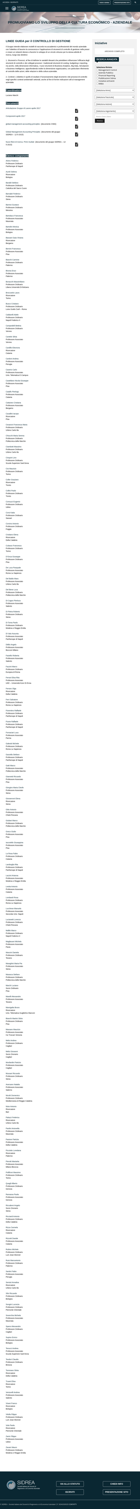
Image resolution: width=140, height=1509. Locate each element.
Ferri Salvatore (12, 700)
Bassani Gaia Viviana (14, 238)
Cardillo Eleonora (13, 348)
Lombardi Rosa (12, 897)
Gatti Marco (10, 766)
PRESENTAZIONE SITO (122, 3)
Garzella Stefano (12, 755)
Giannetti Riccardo (13, 777)
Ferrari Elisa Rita (12, 678)
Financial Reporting (105, 75)
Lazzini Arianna (12, 875)
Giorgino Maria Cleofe (15, 788)
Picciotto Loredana (13, 1150)
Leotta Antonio (12, 886)
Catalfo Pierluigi (12, 392)
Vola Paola (10, 1425)
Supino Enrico (11, 1337)
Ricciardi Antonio (12, 1216)
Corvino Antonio (12, 524)
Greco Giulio (11, 831)
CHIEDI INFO (116, 1484)
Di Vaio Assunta (12, 634)
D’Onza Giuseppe (13, 557)
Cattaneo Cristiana (13, 403)
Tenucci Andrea (12, 1348)
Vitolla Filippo (11, 1414)
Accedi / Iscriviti (10, 2)
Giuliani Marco (11, 820)
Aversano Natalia (13, 1084)
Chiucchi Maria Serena (15, 436)
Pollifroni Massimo (13, 1172)
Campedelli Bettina (13, 326)
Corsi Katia (10, 513)
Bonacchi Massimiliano (15, 282)
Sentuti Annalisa (12, 1282)
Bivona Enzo (11, 271)
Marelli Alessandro (13, 996)
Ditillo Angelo (11, 645)
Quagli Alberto (11, 1183)
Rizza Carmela (12, 1227)
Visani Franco (11, 1403)
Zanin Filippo (11, 1436)
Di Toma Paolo (12, 623)
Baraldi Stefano (12, 183)
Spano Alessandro (13, 1326)
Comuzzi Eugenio (13, 502)
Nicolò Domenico (13, 1095)
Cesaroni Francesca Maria (16, 425)
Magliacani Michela (13, 941)
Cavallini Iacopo (12, 414)
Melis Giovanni (12, 1051)
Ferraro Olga (11, 689)
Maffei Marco (11, 930)
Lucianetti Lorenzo (13, 919)
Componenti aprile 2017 (15, 116)
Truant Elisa (10, 1381)
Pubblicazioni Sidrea (106, 78)
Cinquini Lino (11, 458)
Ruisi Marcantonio (13, 1260)
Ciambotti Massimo (13, 447)
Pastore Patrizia (12, 1139)
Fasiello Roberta (12, 656)
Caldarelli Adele (12, 315)
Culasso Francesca (13, 546)
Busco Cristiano (12, 304)
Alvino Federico (12, 161)
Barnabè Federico (13, 194)
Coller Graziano (12, 480)
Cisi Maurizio (11, 469)
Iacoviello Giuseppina (14, 842)
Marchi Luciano (12, 985)
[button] (135, 2)
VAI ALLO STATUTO (70, 1484)
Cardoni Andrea (12, 359)
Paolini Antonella (12, 1128)
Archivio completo (114, 51)
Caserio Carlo (11, 370)
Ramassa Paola (12, 1194)
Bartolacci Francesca (14, 216)
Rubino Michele (12, 1249)
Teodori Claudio (12, 1359)
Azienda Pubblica (104, 72)
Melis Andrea (11, 1040)
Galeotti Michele (12, 744)
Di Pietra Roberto (13, 612)
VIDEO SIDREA (104, 3)
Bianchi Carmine (12, 260)
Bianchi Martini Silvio (14, 1018)
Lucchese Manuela (13, 908)
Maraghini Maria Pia (14, 963)
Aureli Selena (11, 172)
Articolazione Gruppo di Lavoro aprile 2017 (23, 108)
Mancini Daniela (12, 952)
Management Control (106, 70)
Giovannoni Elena (13, 799)
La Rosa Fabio (12, 853)
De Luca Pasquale (13, 568)
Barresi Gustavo (12, 205)
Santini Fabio (11, 1271)
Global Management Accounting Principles (23, 132)
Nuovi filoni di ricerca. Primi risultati (20, 142)
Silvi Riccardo (11, 1293)
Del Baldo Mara (12, 579)
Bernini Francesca (13, 249)
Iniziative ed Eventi (105, 81)
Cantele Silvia (11, 337)
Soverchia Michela (13, 1315)
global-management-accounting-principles (23, 124)
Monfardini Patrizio (13, 1062)
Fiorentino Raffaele (13, 711)
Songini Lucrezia (12, 1304)
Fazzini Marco (11, 667)
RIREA (100, 83)
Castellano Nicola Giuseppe (17, 381)
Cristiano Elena (12, 535)
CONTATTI (73, 1504)
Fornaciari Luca (12, 733)
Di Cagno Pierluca (13, 601)
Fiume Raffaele (12, 722)
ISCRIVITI (70, 1492)
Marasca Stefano (13, 974)
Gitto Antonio (11, 810)
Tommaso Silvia (12, 1370)
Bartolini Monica (12, 227)
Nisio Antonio (11, 1106)
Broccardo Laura (12, 293)
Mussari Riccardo (13, 1073)
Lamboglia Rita (12, 864)
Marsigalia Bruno (13, 1007)
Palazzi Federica (12, 1117)
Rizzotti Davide (12, 1238)
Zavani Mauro (11, 1447)
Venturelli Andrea (13, 1392)
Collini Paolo (11, 491)
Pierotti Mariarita (12, 1161)
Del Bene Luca (12, 590)
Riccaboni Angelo (13, 1205)
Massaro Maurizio (13, 1029)
